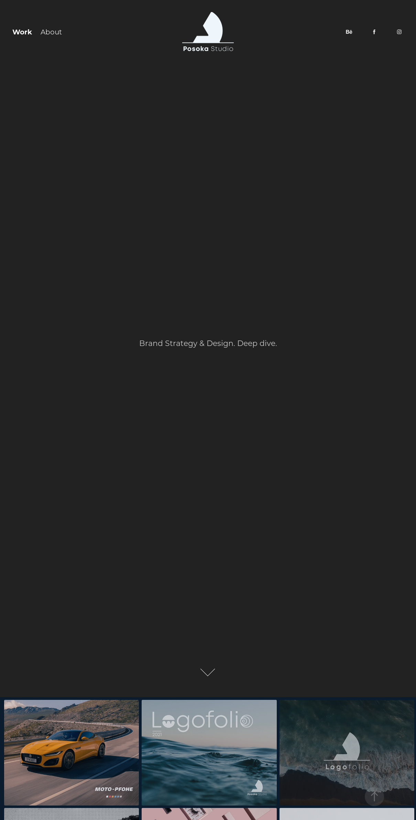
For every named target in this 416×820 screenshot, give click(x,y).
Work (22, 31)
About (51, 31)
